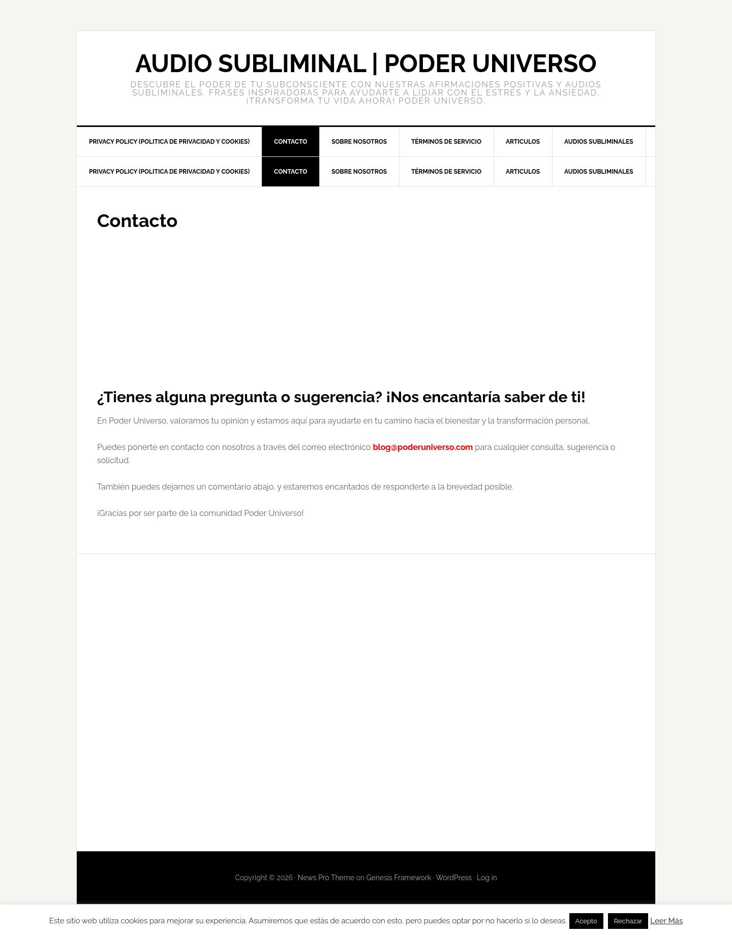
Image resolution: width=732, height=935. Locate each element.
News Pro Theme (326, 878)
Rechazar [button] (628, 921)
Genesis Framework (399, 878)
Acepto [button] (586, 921)
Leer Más (666, 920)
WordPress (454, 878)
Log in (487, 878)
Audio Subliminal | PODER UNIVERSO (366, 63)
